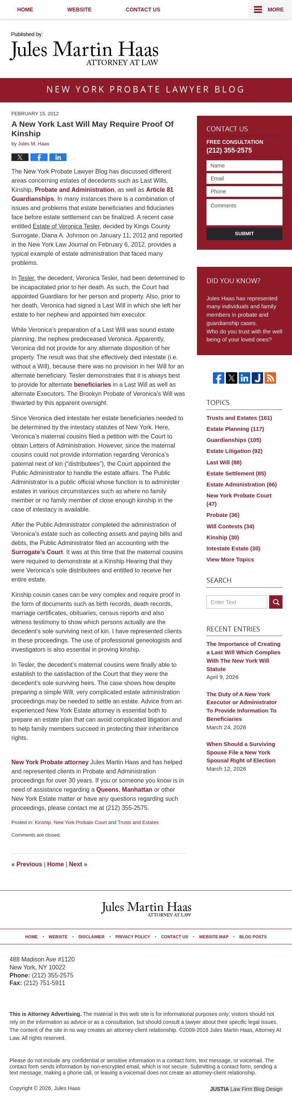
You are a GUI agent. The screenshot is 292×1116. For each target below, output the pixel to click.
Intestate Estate (233, 548)
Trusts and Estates (138, 822)
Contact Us (143, 9)
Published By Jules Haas (235, 49)
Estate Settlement (236, 473)
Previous (26, 864)
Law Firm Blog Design (246, 1089)
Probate (223, 515)
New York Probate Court (80, 822)
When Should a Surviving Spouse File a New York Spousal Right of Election (241, 752)
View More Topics (230, 559)
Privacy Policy (132, 936)
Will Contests (230, 526)
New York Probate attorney (50, 762)
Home (25, 9)
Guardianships (233, 440)
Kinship (43, 822)
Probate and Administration (74, 190)
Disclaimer (91, 936)
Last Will (223, 462)
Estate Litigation (234, 451)
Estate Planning (235, 429)
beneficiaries (92, 384)
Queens (107, 789)
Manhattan (137, 789)
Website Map (214, 936)
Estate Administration (241, 484)
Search (275, 602)
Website (79, 9)
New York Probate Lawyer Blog (84, 48)
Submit (244, 233)
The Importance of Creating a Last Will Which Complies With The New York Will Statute (243, 656)
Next (78, 864)
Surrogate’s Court (37, 552)
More (276, 9)
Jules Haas (67, 1088)
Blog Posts (253, 936)
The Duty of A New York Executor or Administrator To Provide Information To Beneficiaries (241, 706)
